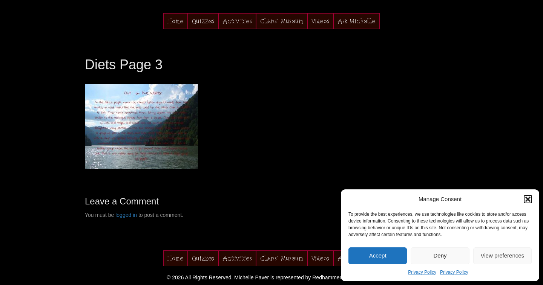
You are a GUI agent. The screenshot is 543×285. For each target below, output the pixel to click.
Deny (439, 255)
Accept (378, 255)
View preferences (503, 255)
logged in (126, 215)
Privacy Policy (422, 272)
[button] (528, 199)
